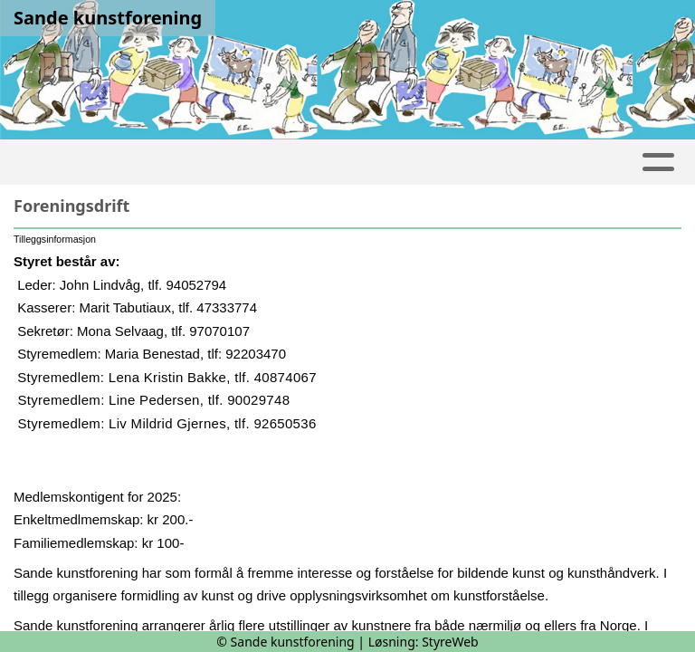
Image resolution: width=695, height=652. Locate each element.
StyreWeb (450, 641)
